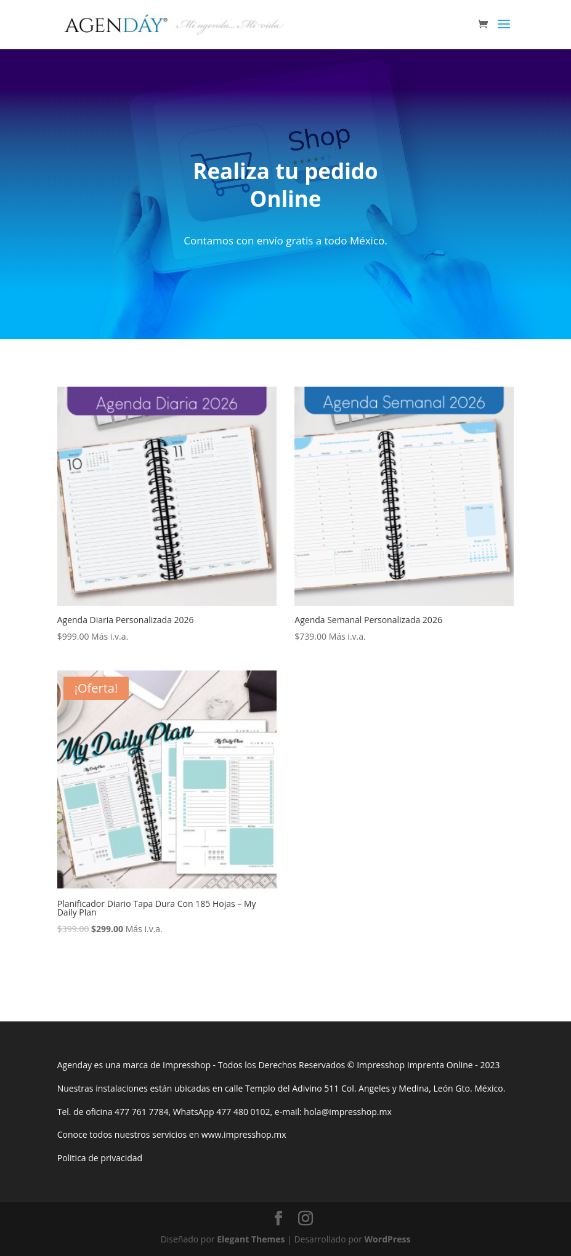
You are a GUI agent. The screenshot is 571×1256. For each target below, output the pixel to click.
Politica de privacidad (99, 1158)
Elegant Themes (251, 1239)
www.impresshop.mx (243, 1134)
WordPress (388, 1239)
